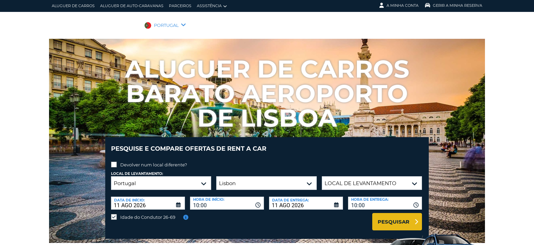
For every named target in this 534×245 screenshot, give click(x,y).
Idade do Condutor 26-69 (147, 212)
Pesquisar (393, 216)
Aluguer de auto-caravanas (131, 5)
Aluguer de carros (73, 5)
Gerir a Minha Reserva (453, 5)
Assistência (212, 6)
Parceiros (180, 5)
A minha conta (399, 5)
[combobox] (227, 198)
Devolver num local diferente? (153, 159)
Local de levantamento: (137, 168)
